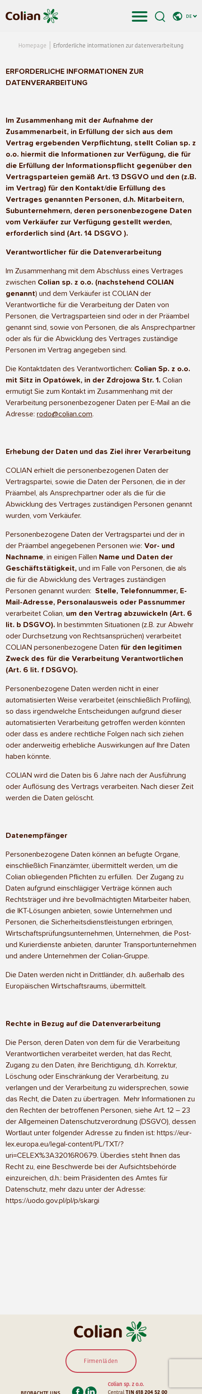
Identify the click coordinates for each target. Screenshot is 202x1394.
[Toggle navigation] (139, 16)
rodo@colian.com (64, 414)
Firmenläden (101, 1361)
